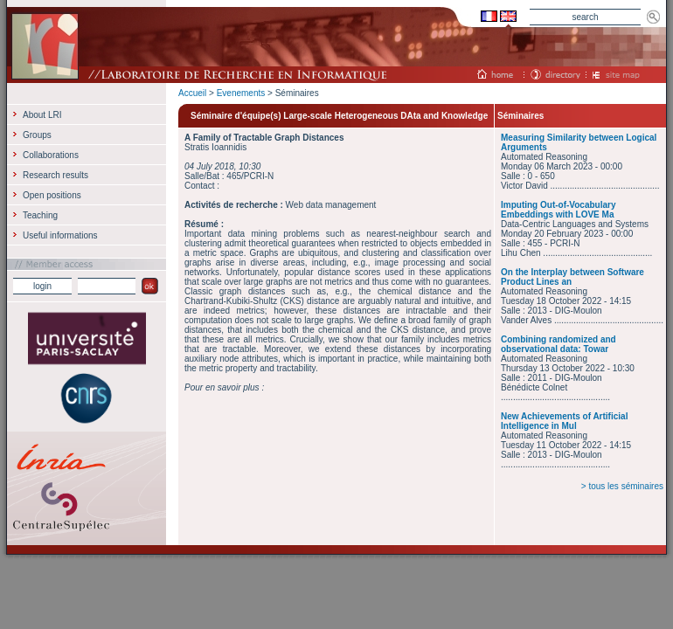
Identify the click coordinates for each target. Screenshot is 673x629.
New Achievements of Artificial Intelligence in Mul (564, 421)
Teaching (40, 215)
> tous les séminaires (622, 486)
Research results (55, 175)
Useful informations (60, 235)
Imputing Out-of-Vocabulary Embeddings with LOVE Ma (558, 209)
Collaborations (51, 155)
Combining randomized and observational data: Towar (558, 344)
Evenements (241, 93)
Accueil (192, 93)
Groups (37, 135)
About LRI (42, 115)
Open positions (52, 195)
